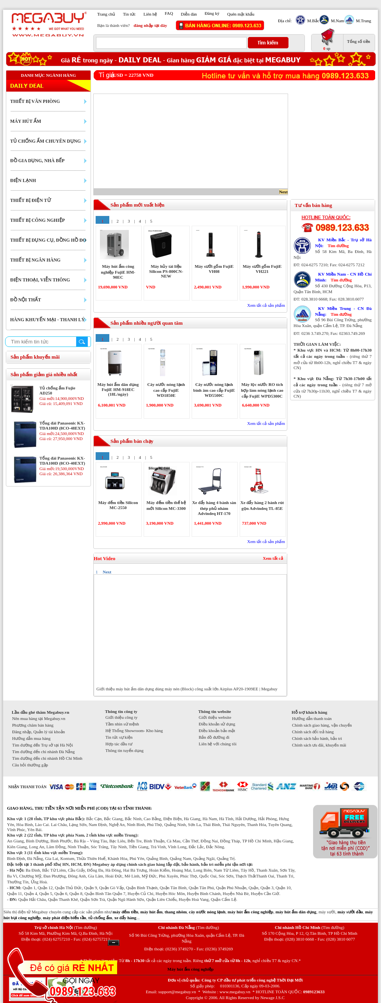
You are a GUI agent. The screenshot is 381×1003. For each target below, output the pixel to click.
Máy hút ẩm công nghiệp (190, 969)
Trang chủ (106, 14)
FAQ (169, 13)
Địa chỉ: (285, 20)
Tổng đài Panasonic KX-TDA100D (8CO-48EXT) (62, 425)
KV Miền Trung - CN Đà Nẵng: (343, 311)
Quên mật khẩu (240, 14)
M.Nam (336, 20)
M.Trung (362, 20)
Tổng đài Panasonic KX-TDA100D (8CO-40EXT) (62, 460)
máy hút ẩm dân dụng (296, 911)
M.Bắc (312, 20)
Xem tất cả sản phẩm (266, 305)
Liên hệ (150, 14)
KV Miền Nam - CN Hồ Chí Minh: (343, 277)
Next (283, 191)
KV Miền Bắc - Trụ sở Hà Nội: (343, 242)
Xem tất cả (273, 558)
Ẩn (113, 943)
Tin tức (129, 14)
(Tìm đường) (85, 927)
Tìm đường (338, 245)
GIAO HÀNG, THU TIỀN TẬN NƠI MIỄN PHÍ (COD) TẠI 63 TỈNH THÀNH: (79, 808)
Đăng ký (212, 13)
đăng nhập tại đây (150, 25)
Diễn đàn (189, 14)
